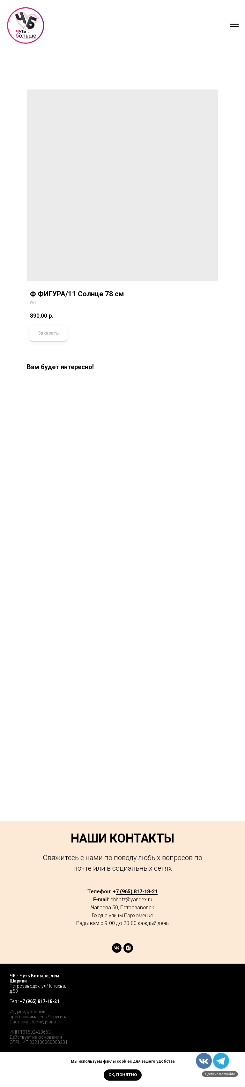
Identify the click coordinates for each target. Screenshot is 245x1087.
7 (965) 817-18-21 (137, 892)
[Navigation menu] (234, 25)
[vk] (117, 951)
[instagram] (128, 951)
